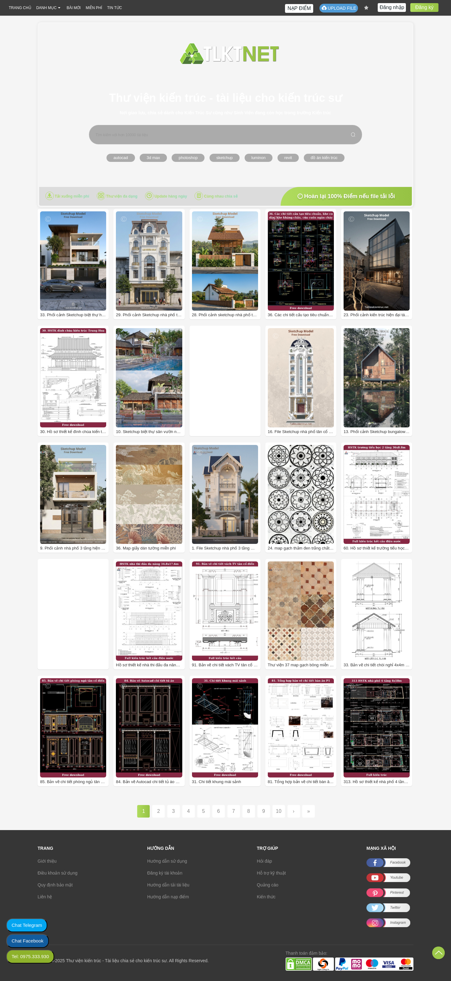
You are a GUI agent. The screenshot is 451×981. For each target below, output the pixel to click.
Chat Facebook (28, 940)
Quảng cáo (267, 884)
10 (279, 811)
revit (288, 157)
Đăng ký (424, 7)
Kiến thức (266, 896)
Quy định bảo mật (55, 884)
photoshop (188, 157)
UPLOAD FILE (338, 8)
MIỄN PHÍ (94, 8)
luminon (258, 157)
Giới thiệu (47, 861)
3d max (153, 157)
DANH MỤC (46, 8)
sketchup (224, 157)
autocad (120, 157)
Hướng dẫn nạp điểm (168, 896)
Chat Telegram (27, 925)
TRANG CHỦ (20, 8)
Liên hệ (45, 896)
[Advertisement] (234, 391)
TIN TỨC (114, 8)
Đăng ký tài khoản (164, 872)
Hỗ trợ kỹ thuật (271, 872)
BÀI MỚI (74, 8)
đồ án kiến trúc (324, 157)
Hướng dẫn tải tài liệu (168, 884)
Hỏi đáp (264, 861)
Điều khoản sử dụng (57, 872)
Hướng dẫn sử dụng (167, 861)
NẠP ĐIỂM (299, 8)
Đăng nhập (392, 7)
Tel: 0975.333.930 (30, 956)
